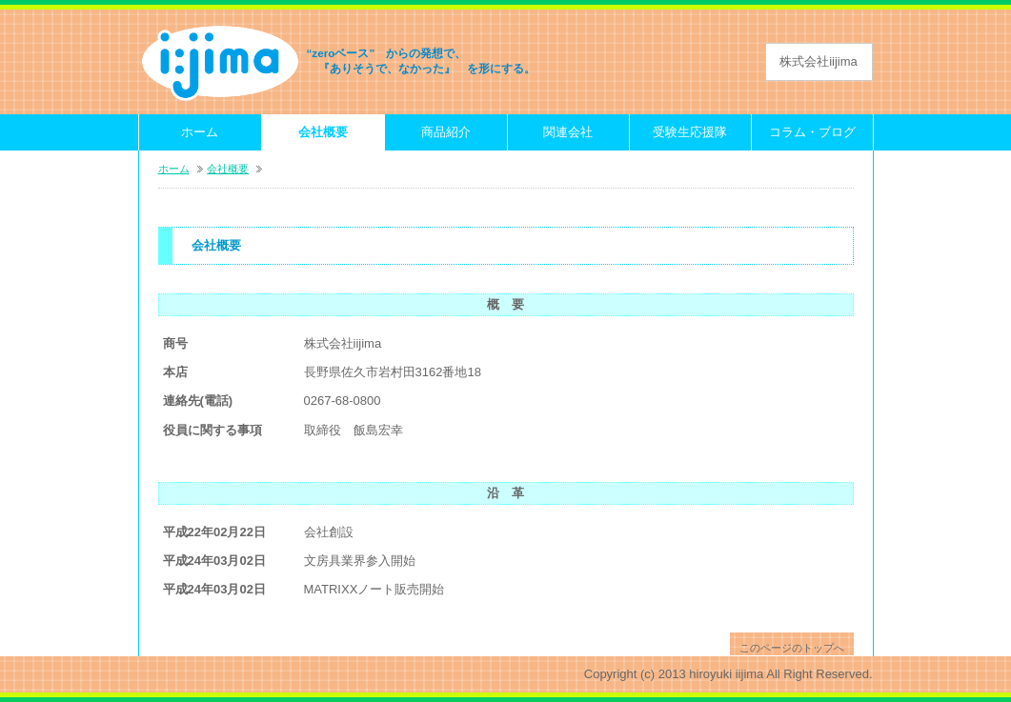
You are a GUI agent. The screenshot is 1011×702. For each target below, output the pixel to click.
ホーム (199, 132)
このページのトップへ (791, 647)
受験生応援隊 (690, 132)
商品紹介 (446, 132)
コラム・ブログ (812, 132)
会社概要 (323, 132)
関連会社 (568, 132)
